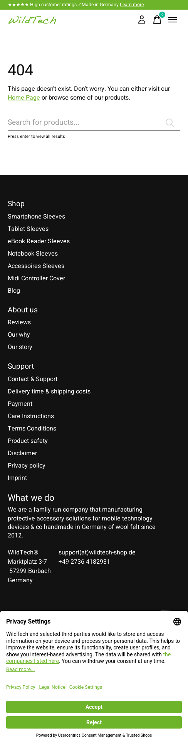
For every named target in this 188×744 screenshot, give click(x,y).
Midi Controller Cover (36, 278)
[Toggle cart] (157, 19)
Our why (19, 334)
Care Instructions (31, 416)
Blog (14, 290)
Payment (20, 403)
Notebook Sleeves (33, 253)
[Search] (94, 122)
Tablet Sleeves (28, 229)
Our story (20, 347)
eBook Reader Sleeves (39, 241)
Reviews (19, 322)
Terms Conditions (32, 428)
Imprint (17, 478)
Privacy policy (26, 465)
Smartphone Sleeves (36, 216)
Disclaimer (22, 453)
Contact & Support (32, 379)
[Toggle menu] (172, 19)
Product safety (28, 441)
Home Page (24, 97)
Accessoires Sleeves (36, 266)
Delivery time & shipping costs (49, 391)
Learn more (132, 4)
